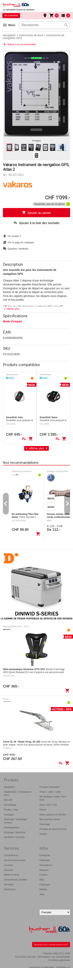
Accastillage (10, 804)
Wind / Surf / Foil (48, 804)
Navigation (9, 35)
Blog (42, 879)
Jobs (42, 894)
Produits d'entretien (50, 787)
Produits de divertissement (53, 829)
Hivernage (45, 824)
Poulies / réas (11, 809)
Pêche (43, 809)
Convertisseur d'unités (15, 879)
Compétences (11, 855)
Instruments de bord (31, 35)
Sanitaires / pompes (14, 837)
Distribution (10, 889)
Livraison (8, 865)
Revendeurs (46, 865)
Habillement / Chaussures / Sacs (18, 794)
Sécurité (8, 800)
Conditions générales (59, 960)
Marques (44, 870)
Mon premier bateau (50, 819)
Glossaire (9, 884)
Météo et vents (11, 874)
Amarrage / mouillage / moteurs (15, 821)
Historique (45, 860)
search (66, 25)
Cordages (9, 814)
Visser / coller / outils (50, 792)
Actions (43, 834)
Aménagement (11, 827)
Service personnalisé (15, 860)
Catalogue (45, 884)
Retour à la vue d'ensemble (19, 44)
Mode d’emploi (12, 321)
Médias (43, 889)
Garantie (8, 870)
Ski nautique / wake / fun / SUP (53, 798)
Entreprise (45, 855)
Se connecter (11, 15)
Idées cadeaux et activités (53, 814)
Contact (43, 874)
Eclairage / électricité (15, 832)
